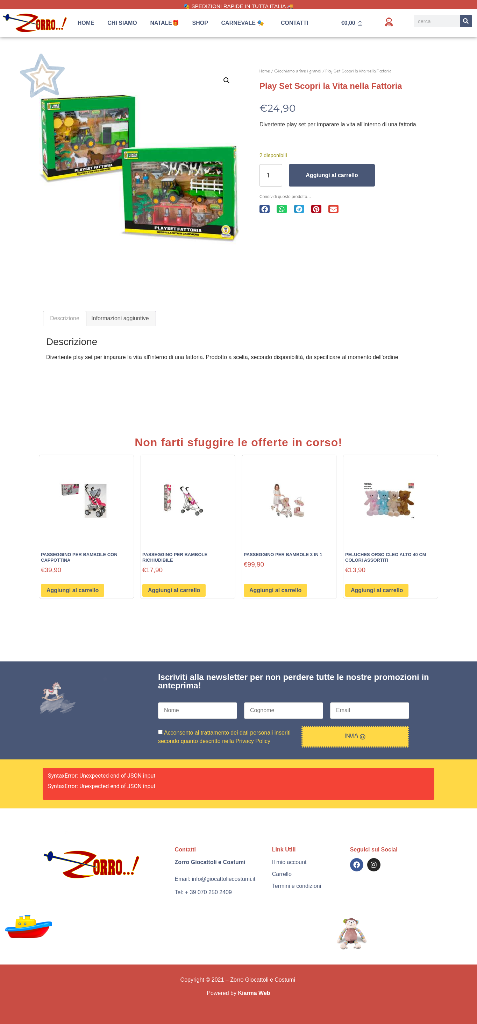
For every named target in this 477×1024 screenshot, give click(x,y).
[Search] (466, 21)
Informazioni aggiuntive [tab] (120, 318)
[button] (226, 80)
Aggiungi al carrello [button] (73, 590)
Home (86, 23)
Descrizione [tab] (64, 318)
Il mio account (289, 862)
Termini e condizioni (296, 886)
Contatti (294, 23)
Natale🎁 (164, 23)
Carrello (282, 874)
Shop (200, 23)
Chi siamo (122, 23)
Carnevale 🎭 (244, 23)
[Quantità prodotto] (270, 175)
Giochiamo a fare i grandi (297, 71)
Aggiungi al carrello (332, 175)
